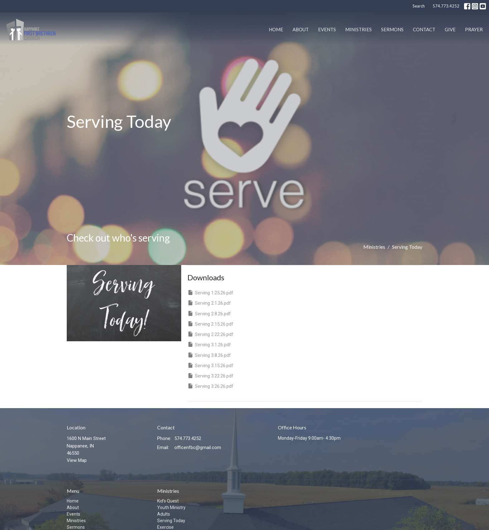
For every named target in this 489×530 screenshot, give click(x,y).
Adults (163, 514)
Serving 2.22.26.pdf (210, 334)
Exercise (165, 527)
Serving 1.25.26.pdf (210, 292)
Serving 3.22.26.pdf (210, 375)
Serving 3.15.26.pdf (210, 365)
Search (419, 5)
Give (450, 29)
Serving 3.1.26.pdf (209, 344)
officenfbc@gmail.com (197, 447)
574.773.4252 (446, 5)
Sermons (392, 29)
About (301, 29)
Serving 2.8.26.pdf (209, 313)
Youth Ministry (171, 507)
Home (276, 29)
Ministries (358, 29)
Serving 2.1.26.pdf (209, 303)
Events (327, 29)
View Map (77, 460)
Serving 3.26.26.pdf (210, 386)
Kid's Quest (168, 500)
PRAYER (474, 29)
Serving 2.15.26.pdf (210, 324)
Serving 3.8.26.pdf (209, 355)
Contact (424, 29)
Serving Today (171, 520)
